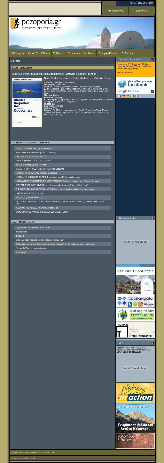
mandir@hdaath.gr (100, 112)
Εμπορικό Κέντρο (107, 53)
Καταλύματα (89, 53)
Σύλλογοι (58, 53)
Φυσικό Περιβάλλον (38, 53)
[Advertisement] (135, 157)
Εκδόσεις (126, 53)
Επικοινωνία (142, 10)
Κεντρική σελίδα (116, 10)
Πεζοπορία (17, 53)
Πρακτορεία (74, 53)
